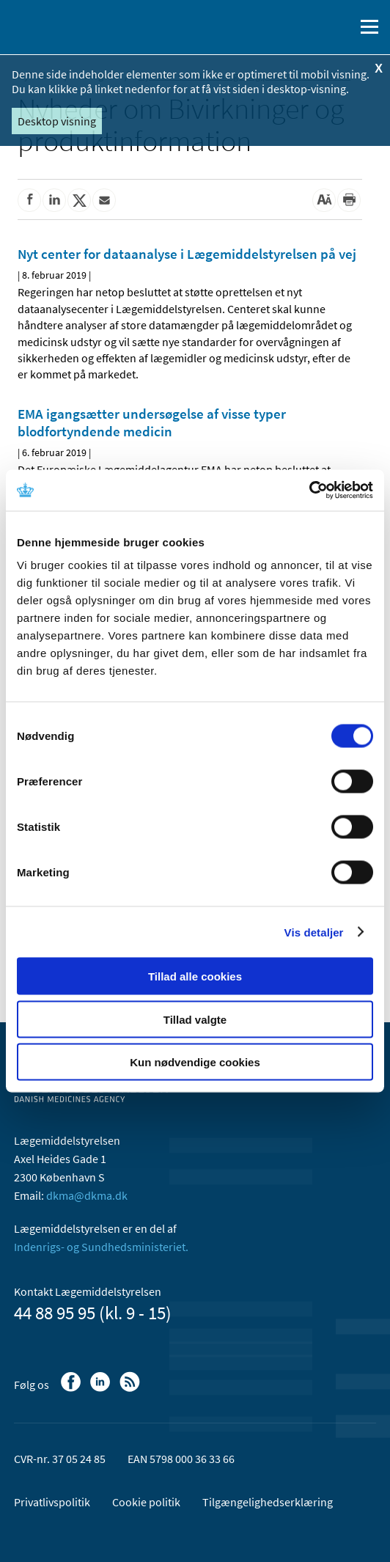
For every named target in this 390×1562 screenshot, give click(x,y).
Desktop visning (57, 121)
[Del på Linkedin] (54, 200)
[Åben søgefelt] (340, 27)
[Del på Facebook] (29, 200)
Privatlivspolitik (52, 1502)
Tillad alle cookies (195, 976)
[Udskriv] (349, 200)
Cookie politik (146, 1502)
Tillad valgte (195, 1019)
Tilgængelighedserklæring (267, 1502)
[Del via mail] (104, 200)
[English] (306, 27)
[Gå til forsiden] (73, 25)
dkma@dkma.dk (87, 1195)
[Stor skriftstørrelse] (324, 200)
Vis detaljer (314, 931)
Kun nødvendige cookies (195, 1062)
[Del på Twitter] (79, 200)
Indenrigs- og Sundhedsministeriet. (101, 1246)
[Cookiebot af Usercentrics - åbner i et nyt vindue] (309, 490)
